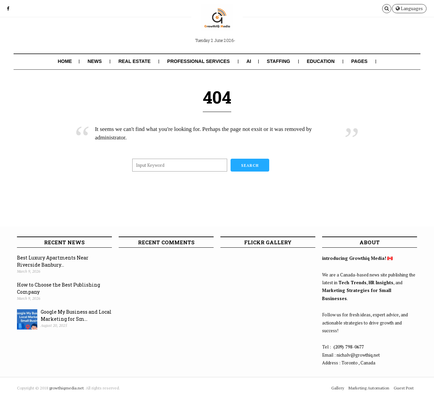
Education (321, 61)
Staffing (278, 61)
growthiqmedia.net (66, 387)
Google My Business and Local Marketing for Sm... (76, 315)
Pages (359, 61)
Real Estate (134, 61)
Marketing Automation (369, 387)
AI (248, 61)
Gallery (337, 387)
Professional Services (198, 61)
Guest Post (404, 387)
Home (65, 61)
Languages (409, 8)
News (94, 61)
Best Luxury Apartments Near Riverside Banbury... (52, 261)
